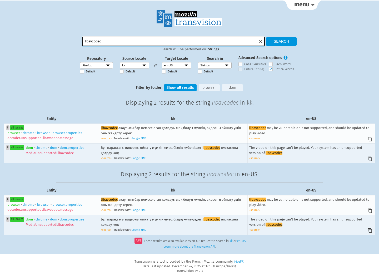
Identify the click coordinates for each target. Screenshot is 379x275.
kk (231, 241)
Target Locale (176, 58)
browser (209, 87)
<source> (106, 138)
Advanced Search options (260, 58)
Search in (215, 58)
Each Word (283, 64)
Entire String (254, 69)
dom (232, 87)
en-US (241, 241)
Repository (96, 58)
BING (143, 138)
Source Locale (134, 58)
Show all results (180, 87)
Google (136, 138)
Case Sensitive (255, 64)
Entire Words (284, 69)
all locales (17, 127)
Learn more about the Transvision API (189, 246)
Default (90, 71)
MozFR (239, 261)
